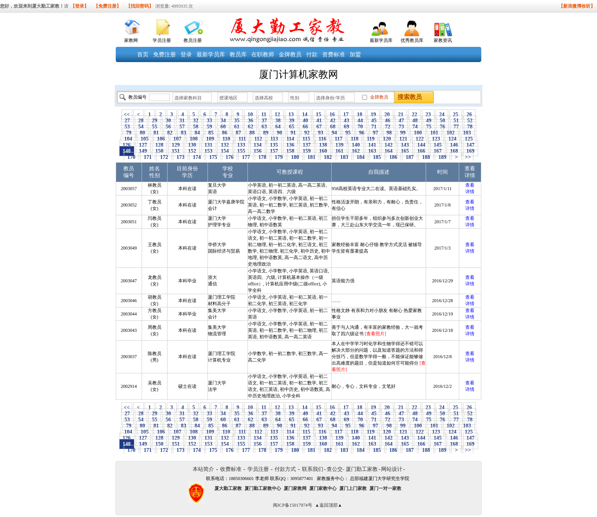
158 (290, 151)
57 (182, 127)
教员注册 (193, 40)
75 (429, 127)
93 (321, 133)
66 (306, 127)
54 (141, 127)
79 (129, 133)
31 (182, 120)
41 (319, 120)
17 (346, 114)
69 (347, 127)
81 (156, 133)
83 (184, 133)
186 (393, 157)
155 (241, 151)
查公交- (336, 469)
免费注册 (164, 54)
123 (436, 139)
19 (373, 114)
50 (443, 120)
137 (307, 145)
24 (442, 114)
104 (128, 139)
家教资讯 (443, 40)
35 (237, 120)
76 (443, 127)
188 (426, 157)
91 (293, 133)
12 (277, 114)
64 (278, 127)
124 (452, 139)
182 (327, 157)
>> (468, 157)
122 (419, 139)
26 (469, 114)
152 (192, 151)
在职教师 (262, 54)
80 (143, 133)
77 (456, 127)
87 (239, 133)
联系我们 (312, 469)
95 (348, 133)
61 (237, 127)
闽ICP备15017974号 (292, 505)
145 (438, 145)
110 (226, 139)
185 (377, 157)
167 (438, 151)
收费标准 (230, 469)
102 (450, 133)
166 (421, 151)
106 (161, 139)
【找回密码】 (139, 6)
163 (372, 151)
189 (442, 157)
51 (456, 120)
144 (421, 145)
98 (389, 133)
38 (278, 120)
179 (278, 157)
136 (290, 145)
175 (213, 157)
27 (127, 120)
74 (415, 127)
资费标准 (333, 54)
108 (193, 139)
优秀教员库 (412, 40)
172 (164, 157)
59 (210, 127)
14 (305, 114)
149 (143, 151)
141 (372, 145)
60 (223, 127)
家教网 (131, 40)
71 (374, 127)
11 (264, 114)
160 (323, 151)
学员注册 (162, 40)
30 (168, 120)
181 (311, 157)
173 (180, 157)
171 (147, 157)
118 (355, 139)
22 (414, 114)
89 (266, 133)
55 (155, 127)
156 (257, 151)
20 (387, 114)
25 (456, 114)
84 (197, 133)
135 (274, 145)
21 (401, 114)
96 (362, 133)
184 (360, 157)
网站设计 (391, 469)
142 (388, 145)
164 (388, 151)
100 (418, 133)
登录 (186, 54)
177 (246, 157)
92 (307, 133)
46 (388, 120)
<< (127, 114)
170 (131, 157)
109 (210, 139)
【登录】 (79, 6)
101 (434, 133)
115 (306, 139)
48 (415, 120)
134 (257, 145)
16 (332, 114)
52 (470, 120)
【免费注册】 (107, 6)
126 (126, 145)
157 (274, 151)
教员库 (238, 54)
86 (225, 133)
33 (210, 120)
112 (258, 139)
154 (225, 151)
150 (159, 151)
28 (141, 120)
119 (371, 139)
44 (360, 120)
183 (344, 157)
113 (274, 139)
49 (429, 120)
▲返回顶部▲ (328, 505)
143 (405, 145)
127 (143, 145)
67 (319, 127)
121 (403, 139)
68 (333, 127)
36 (251, 120)
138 (323, 145)
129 (176, 145)
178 (262, 157)
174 (197, 157)
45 (374, 120)
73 (401, 127)
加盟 (355, 54)
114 (290, 139)
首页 (142, 54)
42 (333, 120)
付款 (312, 54)
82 (170, 133)
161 (339, 151)
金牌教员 (290, 54)
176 (229, 157)
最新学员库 (381, 40)
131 (208, 145)
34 (223, 120)
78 (470, 127)
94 (334, 133)
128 (159, 145)
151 (176, 151)
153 (208, 151)
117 (339, 139)
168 (454, 151)
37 (264, 120)
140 (356, 145)
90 (280, 133)
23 (428, 114)
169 (470, 151)
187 (409, 157)
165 (405, 151)
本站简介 (203, 469)
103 (467, 133)
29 (155, 120)
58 (196, 127)
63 (264, 127)
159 (307, 151)
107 (177, 139)
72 (388, 127)
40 (306, 120)
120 (387, 139)
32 (196, 120)
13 (291, 114)
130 (192, 145)
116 (322, 139)
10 (250, 114)
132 (225, 145)
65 (292, 127)
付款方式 (285, 469)
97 (376, 133)
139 (339, 145)
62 (251, 127)
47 (401, 120)
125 (468, 139)
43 (347, 120)
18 (360, 114)
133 (241, 145)
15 (318, 114)
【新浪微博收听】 (577, 6)
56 (168, 127)
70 (360, 127)
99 (403, 133)
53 (127, 127)
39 (292, 120)
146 (454, 145)
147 (470, 145)
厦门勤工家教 (362, 469)
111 (242, 139)
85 (211, 133)
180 (295, 157)
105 (144, 139)
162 (356, 151)
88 (252, 133)
